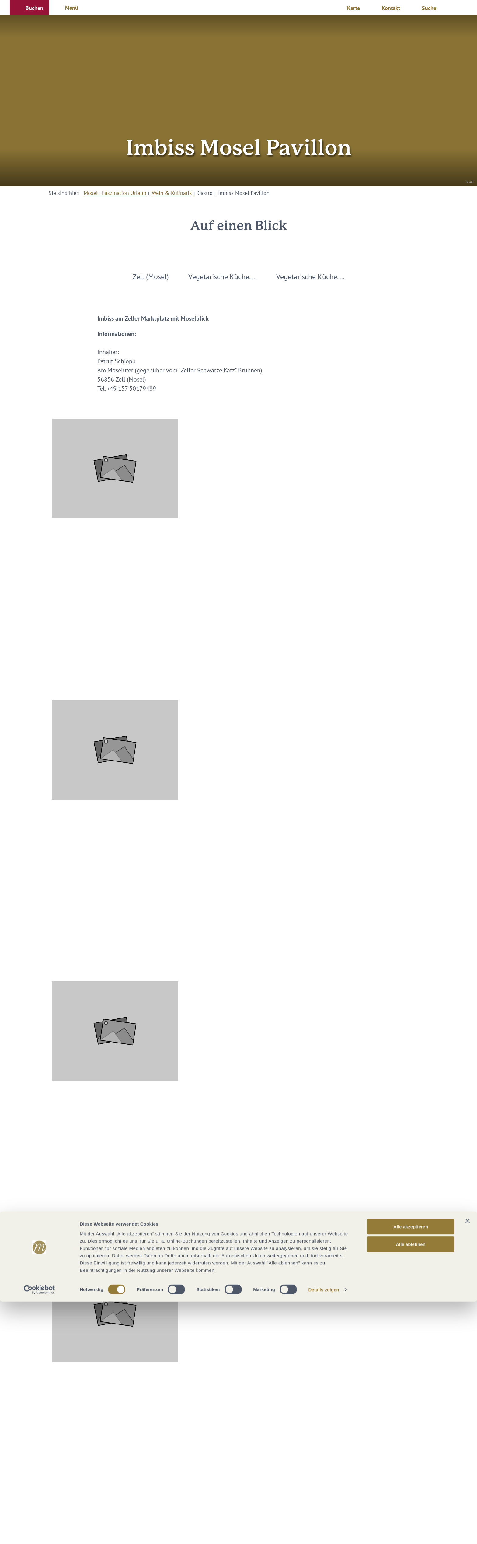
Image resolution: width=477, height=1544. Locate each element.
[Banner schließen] (467, 1463)
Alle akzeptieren (410, 1468)
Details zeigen (323, 1532)
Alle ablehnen (411, 1486)
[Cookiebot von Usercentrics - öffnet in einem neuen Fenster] (39, 1532)
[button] (29, 7)
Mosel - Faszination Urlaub (115, 192)
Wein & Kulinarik (172, 192)
